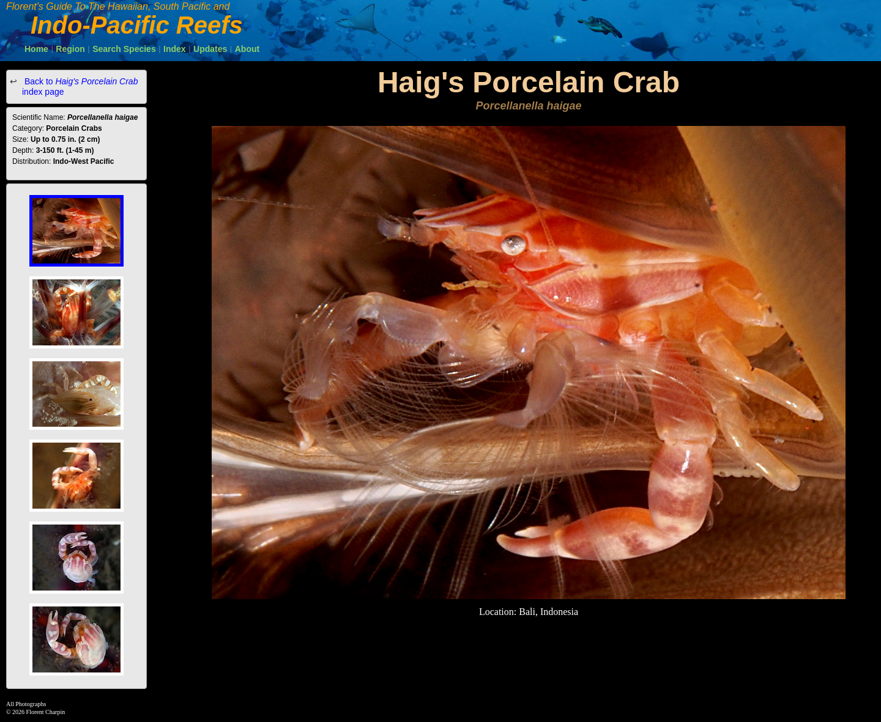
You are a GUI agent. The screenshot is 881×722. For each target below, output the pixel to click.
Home (36, 49)
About (247, 49)
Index (174, 49)
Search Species (124, 49)
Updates (210, 49)
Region (70, 49)
